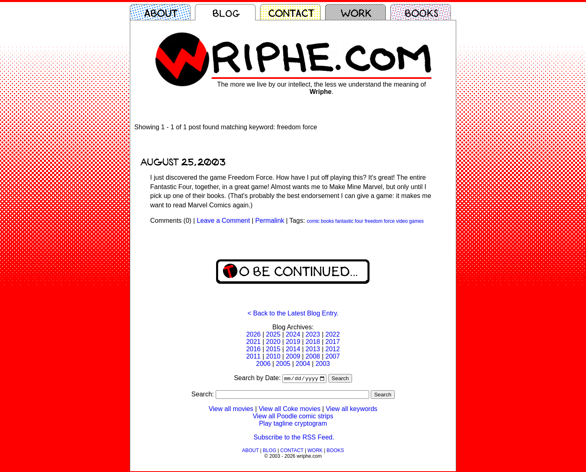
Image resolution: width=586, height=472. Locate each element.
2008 (313, 356)
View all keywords (351, 409)
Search (340, 379)
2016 (253, 349)
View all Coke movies (290, 409)
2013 (313, 349)
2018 (313, 341)
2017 (332, 341)
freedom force (380, 221)
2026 (253, 334)
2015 (273, 349)
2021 (253, 341)
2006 (263, 363)
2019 (293, 341)
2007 (332, 356)
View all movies (231, 409)
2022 (332, 334)
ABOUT (250, 451)
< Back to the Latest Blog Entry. (292, 313)
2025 (273, 334)
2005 (283, 363)
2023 (313, 334)
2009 (293, 356)
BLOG (269, 451)
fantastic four (349, 221)
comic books (320, 221)
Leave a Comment (223, 220)
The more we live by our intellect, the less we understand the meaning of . (321, 88)
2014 (293, 349)
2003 (322, 363)
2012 (332, 349)
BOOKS (335, 451)
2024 (293, 334)
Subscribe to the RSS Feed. (294, 438)
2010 (273, 356)
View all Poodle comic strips (293, 416)
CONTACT (292, 451)
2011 (253, 356)
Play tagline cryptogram (293, 424)
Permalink (269, 220)
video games (410, 221)
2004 (303, 363)
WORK (314, 451)
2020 (273, 341)
